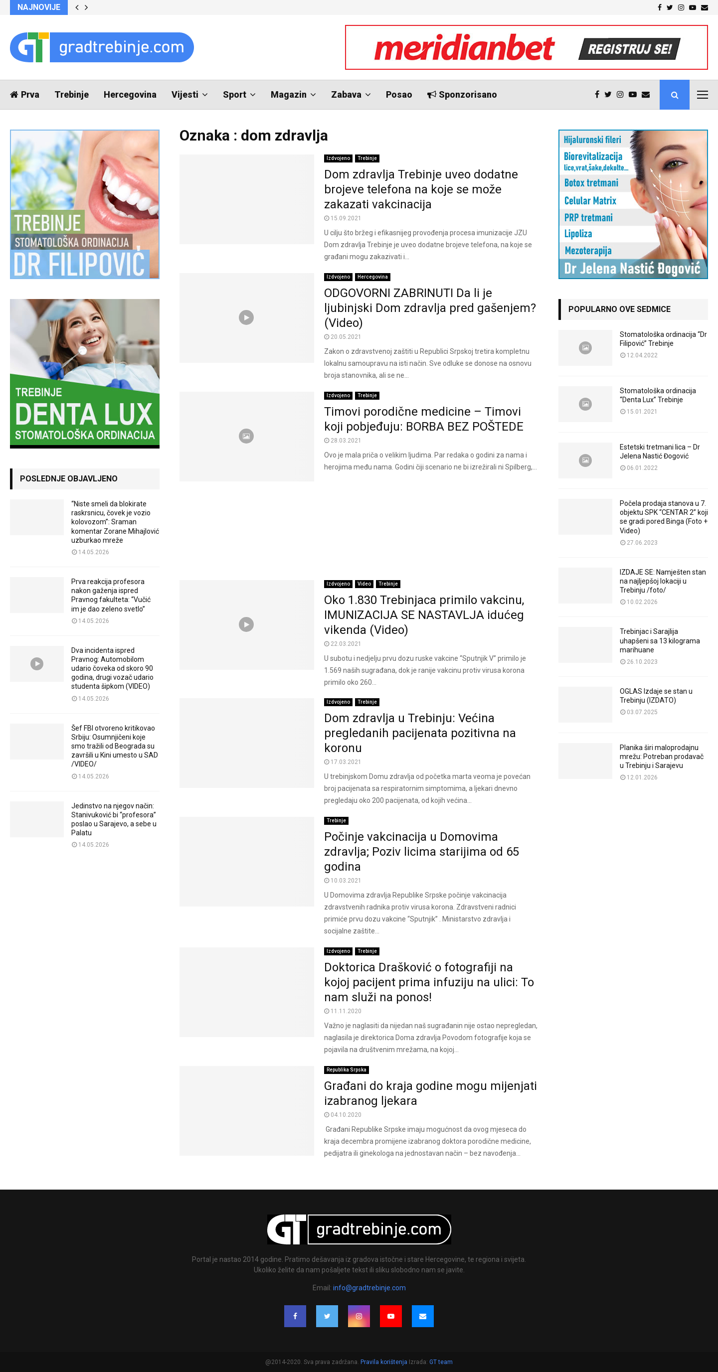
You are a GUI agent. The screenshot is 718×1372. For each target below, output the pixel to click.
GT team (441, 1362)
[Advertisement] (359, 530)
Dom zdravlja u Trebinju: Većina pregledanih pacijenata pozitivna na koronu (420, 733)
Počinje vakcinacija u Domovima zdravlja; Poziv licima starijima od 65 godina (421, 852)
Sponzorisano (462, 94)
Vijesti (185, 94)
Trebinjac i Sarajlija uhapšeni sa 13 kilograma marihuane (660, 640)
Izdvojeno (338, 158)
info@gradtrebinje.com (369, 1288)
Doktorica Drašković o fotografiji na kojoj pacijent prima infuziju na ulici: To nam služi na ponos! (429, 982)
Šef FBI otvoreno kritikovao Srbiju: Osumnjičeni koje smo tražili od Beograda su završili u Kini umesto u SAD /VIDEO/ (114, 746)
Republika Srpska (346, 1069)
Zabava (346, 94)
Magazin (289, 94)
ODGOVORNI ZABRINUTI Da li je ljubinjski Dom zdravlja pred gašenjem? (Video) (430, 308)
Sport (234, 94)
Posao (399, 94)
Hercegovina (130, 94)
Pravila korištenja (384, 1362)
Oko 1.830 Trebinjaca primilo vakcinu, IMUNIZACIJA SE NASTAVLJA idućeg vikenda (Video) (424, 615)
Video (364, 584)
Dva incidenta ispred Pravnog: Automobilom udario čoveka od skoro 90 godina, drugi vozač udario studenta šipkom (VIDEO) (112, 668)
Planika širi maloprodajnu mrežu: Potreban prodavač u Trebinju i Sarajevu (662, 756)
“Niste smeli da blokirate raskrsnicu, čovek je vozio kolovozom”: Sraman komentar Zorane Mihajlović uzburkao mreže (115, 522)
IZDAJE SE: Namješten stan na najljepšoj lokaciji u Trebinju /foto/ (663, 581)
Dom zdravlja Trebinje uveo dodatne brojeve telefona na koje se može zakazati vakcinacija (421, 189)
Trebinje (71, 94)
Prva (24, 94)
